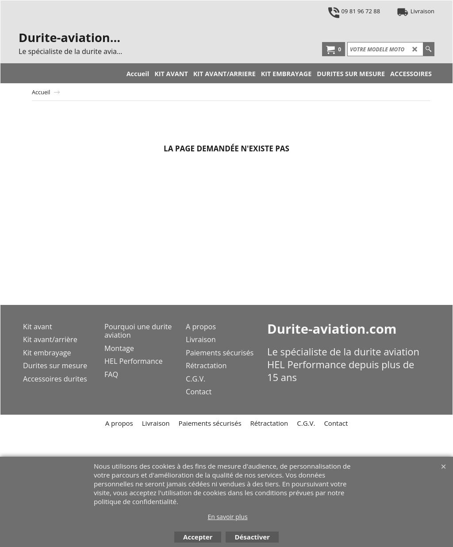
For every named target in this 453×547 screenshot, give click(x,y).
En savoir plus (227, 516)
